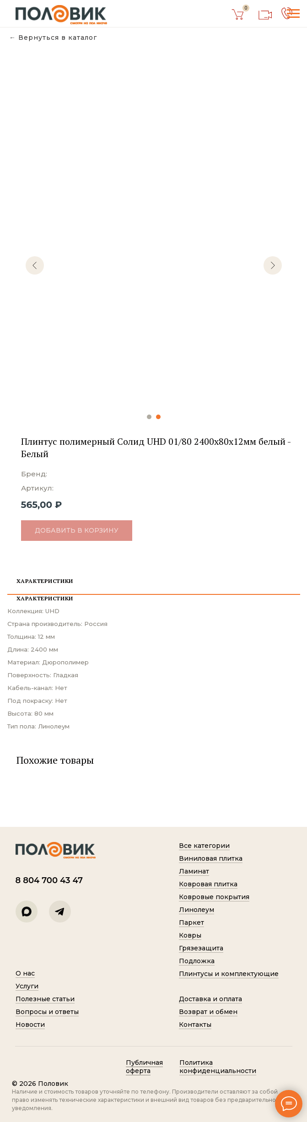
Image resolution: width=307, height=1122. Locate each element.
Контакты (195, 1024)
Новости (30, 1024)
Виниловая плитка (210, 858)
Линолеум (196, 910)
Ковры (190, 935)
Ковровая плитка (208, 884)
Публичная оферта (144, 1066)
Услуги (27, 986)
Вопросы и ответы (47, 1012)
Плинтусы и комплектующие (229, 974)
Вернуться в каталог (57, 38)
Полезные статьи (45, 999)
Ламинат (194, 871)
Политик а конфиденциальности (217, 1066)
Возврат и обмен (208, 1012)
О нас (25, 973)
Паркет (191, 922)
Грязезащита (201, 948)
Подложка (197, 961)
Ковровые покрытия (214, 897)
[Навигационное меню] (293, 13)
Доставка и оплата (210, 999)
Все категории (204, 846)
